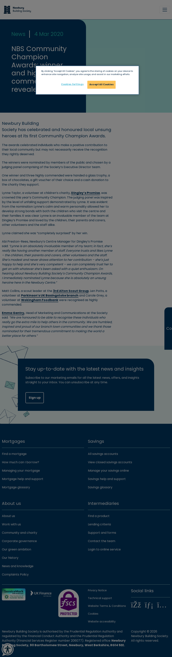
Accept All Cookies (101, 84)
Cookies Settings (72, 84)
